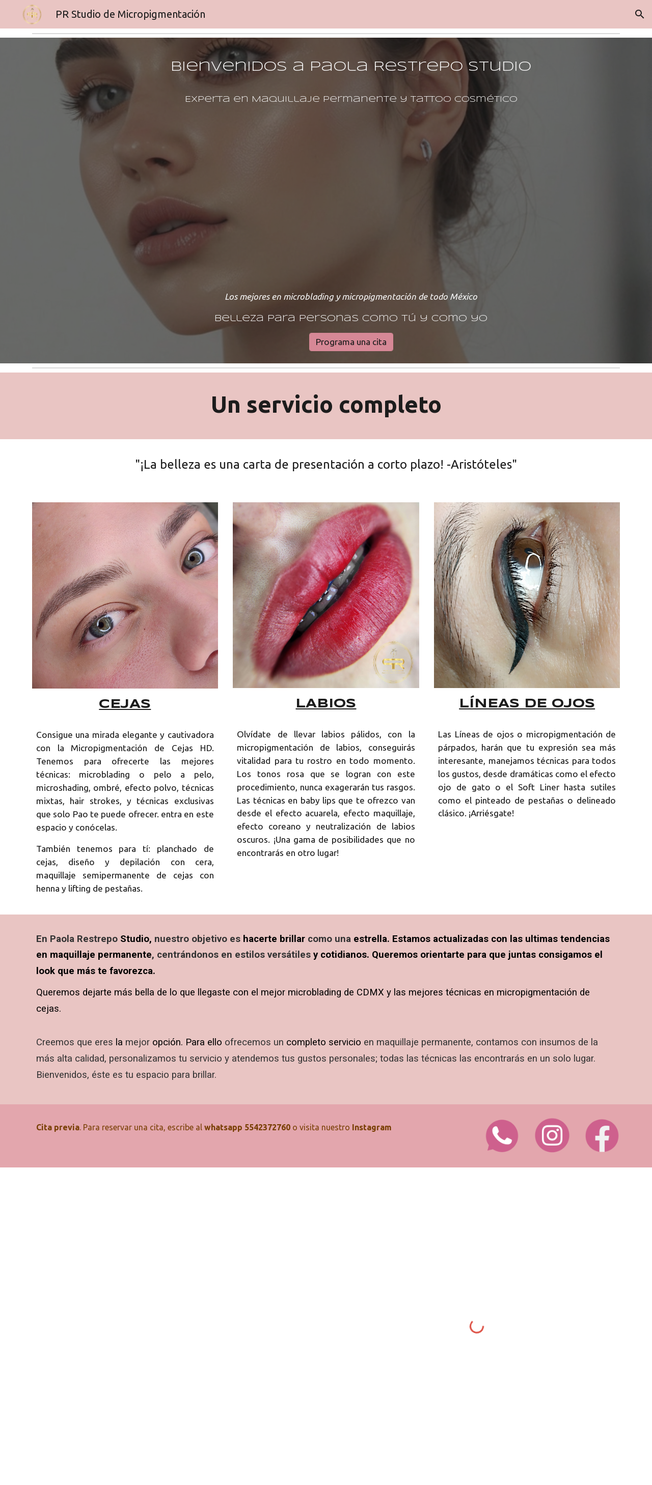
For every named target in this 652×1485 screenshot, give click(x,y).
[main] (351, 191)
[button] (640, 14)
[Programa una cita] (351, 342)
